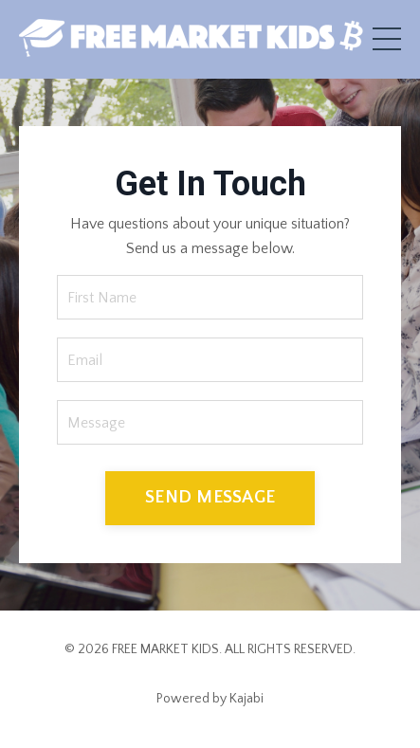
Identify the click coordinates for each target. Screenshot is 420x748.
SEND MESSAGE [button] (210, 497)
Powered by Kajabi (210, 698)
